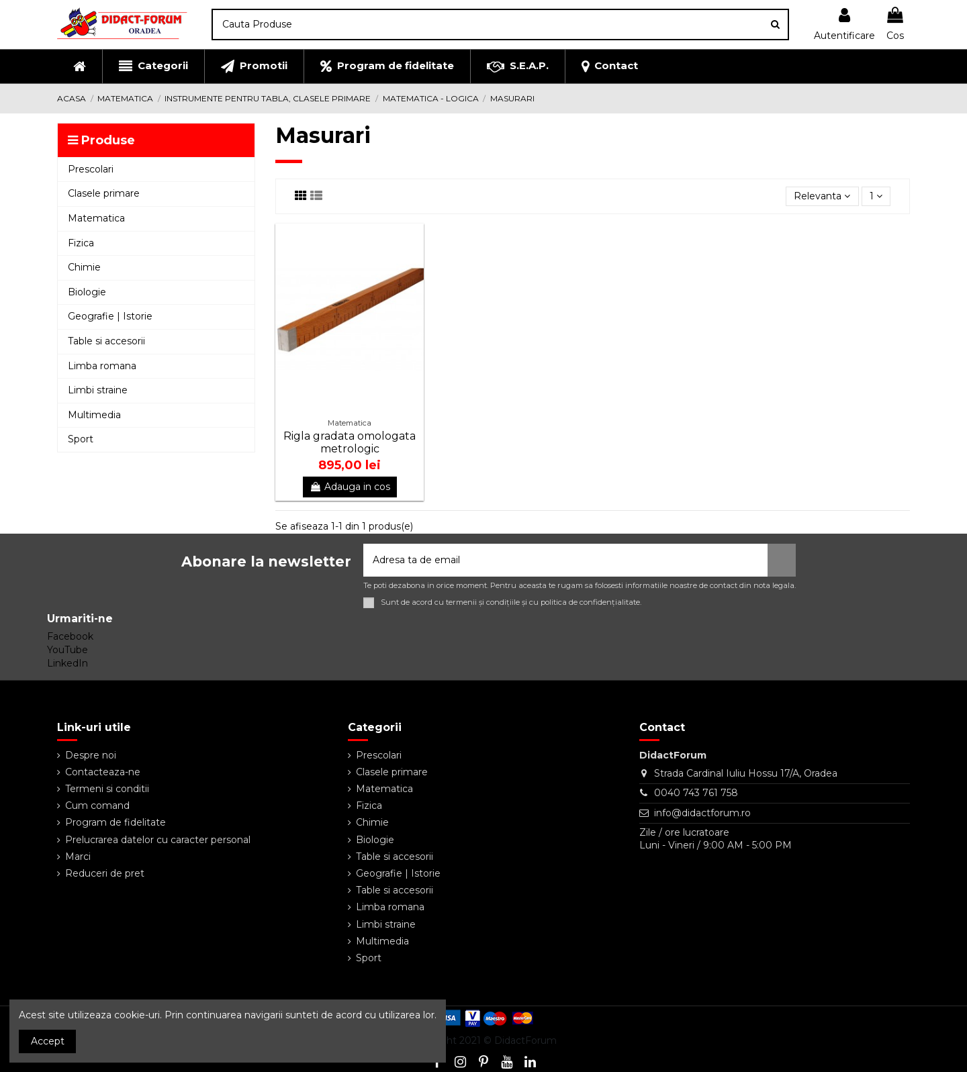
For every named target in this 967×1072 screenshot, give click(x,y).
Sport (368, 958)
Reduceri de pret (104, 873)
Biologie (375, 840)
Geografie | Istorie (398, 873)
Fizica (369, 805)
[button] (153, 66)
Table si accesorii (394, 856)
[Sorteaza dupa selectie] (822, 196)
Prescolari (379, 755)
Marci (78, 856)
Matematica (384, 789)
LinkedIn (67, 663)
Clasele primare (392, 772)
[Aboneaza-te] (782, 560)
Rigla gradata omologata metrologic (349, 442)
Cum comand (97, 805)
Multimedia (382, 941)
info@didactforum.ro (702, 813)
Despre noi (90, 755)
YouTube (67, 650)
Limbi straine (386, 924)
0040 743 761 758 (696, 793)
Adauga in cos (350, 487)
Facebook (70, 636)
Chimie (372, 822)
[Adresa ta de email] (565, 560)
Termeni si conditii (107, 789)
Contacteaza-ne (102, 772)
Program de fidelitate (115, 822)
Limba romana (390, 907)
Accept (47, 1041)
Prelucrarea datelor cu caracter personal (157, 840)
